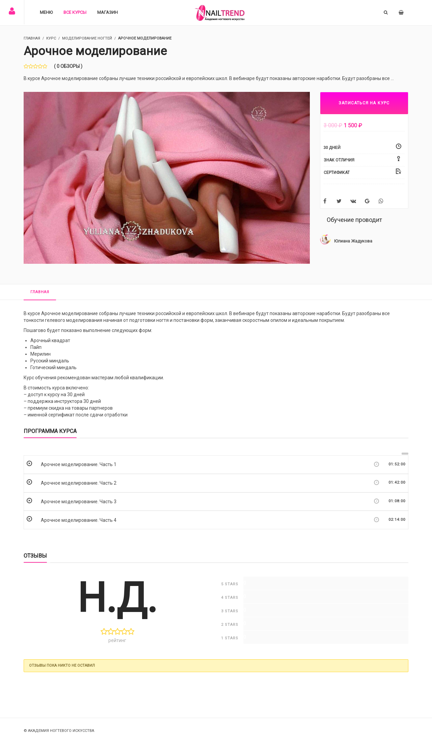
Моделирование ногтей (87, 38)
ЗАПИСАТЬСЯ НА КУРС (364, 103)
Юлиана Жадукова (353, 241)
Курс (51, 38)
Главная (39, 292)
